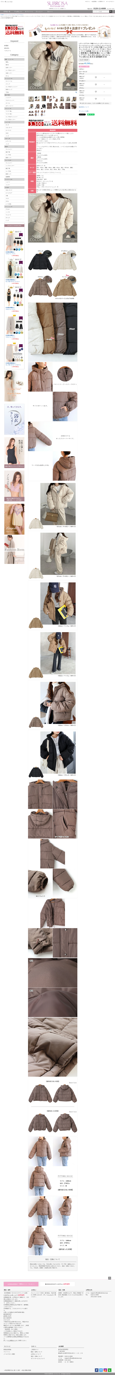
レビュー (39, 11)
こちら (50, 1295)
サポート (33, 1346)
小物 (7, 195)
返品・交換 (62, 1290)
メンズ (7, 136)
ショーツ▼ (7, 122)
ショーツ (8, 182)
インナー (8, 184)
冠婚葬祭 (8, 176)
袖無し (7, 62)
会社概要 (61, 1346)
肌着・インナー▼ (9, 59)
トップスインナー (10, 165)
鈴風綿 (6, 45)
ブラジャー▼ (8, 108)
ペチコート (7, 50)
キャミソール (9, 81)
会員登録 (94, 1)
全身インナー (9, 67)
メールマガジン (110, 1)
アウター (21, 14)
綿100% (6, 48)
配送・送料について (36, 1352)
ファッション (8, 14)
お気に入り (18, 11)
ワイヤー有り (9, 114)
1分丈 (7, 133)
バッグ (7, 220)
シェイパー (8, 97)
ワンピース (8, 214)
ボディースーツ (9, 106)
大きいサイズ (9, 190)
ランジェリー (9, 149)
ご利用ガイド (101, 1)
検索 (110, 11)
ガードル (8, 103)
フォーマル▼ (8, 160)
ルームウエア (9, 193)
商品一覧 (7, 11)
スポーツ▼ (7, 138)
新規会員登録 (7, 1349)
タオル (7, 201)
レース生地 (8, 204)
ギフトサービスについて (38, 1358)
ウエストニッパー (10, 100)
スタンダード (9, 127)
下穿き (7, 92)
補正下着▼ (7, 95)
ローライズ (8, 130)
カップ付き (8, 154)
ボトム (7, 76)
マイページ (29, 11)
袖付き (7, 64)
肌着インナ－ (9, 157)
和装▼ (6, 146)
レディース (15, 14)
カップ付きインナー (10, 70)
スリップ (8, 84)
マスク (7, 198)
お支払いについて (36, 1354)
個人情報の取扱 (26, 1370)
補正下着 (8, 152)
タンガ (7, 124)
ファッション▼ (8, 206)
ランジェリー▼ (8, 78)
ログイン (88, 1)
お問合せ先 (89, 1290)
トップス (8, 212)
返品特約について (84, 107)
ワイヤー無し (9, 111)
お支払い (33, 1290)
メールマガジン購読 (9, 1354)
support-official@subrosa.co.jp (99, 1293)
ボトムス (8, 217)
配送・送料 (7, 1290)
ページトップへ (109, 1278)
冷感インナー (9, 73)
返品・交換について (36, 1356)
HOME (2, 14)
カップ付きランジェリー (12, 86)
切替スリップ (9, 89)
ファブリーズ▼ (8, 179)
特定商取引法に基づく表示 (12, 1370)
